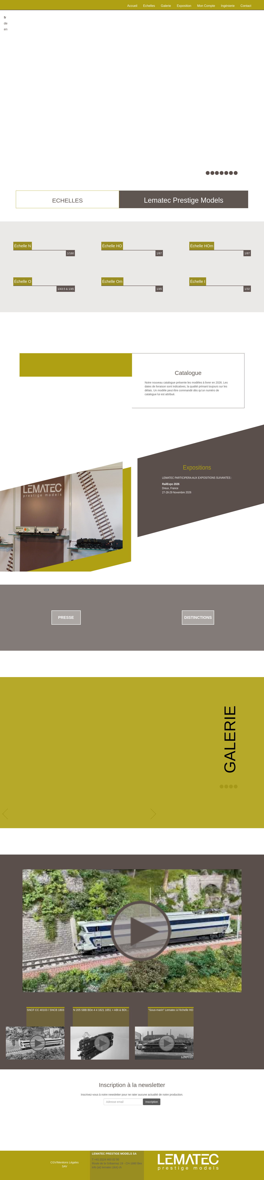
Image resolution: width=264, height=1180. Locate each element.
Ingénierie (228, 5)
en (5, 29)
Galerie (166, 5)
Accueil (132, 5)
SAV (64, 1166)
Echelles (149, 5)
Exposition (184, 5)
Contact (246, 5)
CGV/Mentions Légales (64, 1162)
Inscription (151, 1101)
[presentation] (132, 1115)
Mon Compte (206, 5)
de (5, 23)
